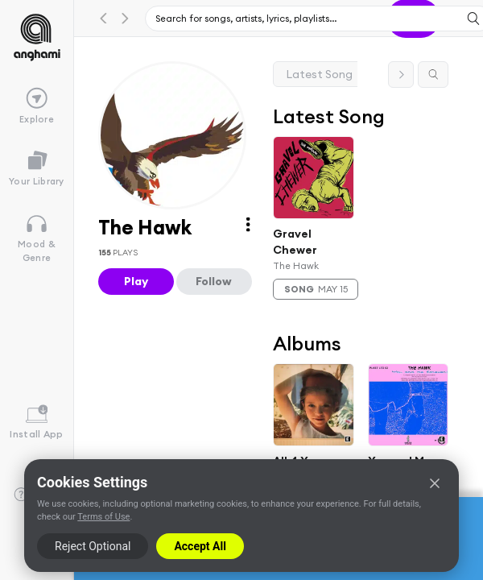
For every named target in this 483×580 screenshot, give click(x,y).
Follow (214, 281)
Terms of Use (103, 517)
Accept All (199, 546)
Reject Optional (92, 546)
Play (136, 281)
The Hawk (296, 265)
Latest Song (320, 74)
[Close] (434, 483)
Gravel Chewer (295, 241)
